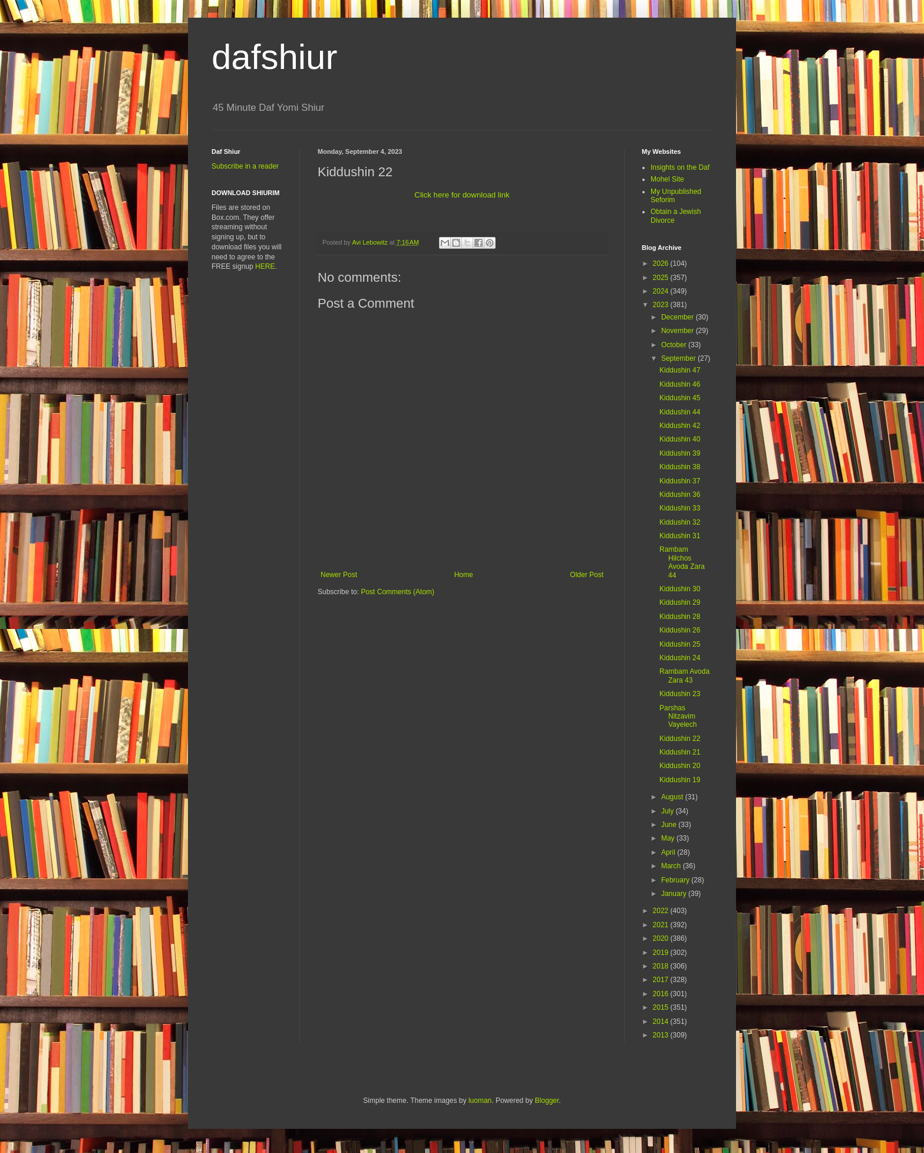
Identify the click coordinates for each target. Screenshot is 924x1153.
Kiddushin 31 (679, 536)
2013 (662, 1035)
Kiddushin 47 (679, 370)
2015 (662, 1007)
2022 (662, 911)
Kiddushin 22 (679, 738)
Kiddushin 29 (679, 602)
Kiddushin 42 (679, 425)
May (668, 838)
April (669, 852)
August (673, 797)
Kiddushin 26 (679, 630)
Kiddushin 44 (679, 412)
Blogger (547, 1100)
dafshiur (274, 57)
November (678, 331)
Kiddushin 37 (679, 481)
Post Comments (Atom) (397, 592)
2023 (662, 305)
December (678, 317)
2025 (662, 278)
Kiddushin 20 (679, 766)
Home (463, 575)
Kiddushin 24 (679, 658)
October (674, 345)
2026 (662, 263)
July (668, 811)
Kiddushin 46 (679, 384)
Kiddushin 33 (679, 508)
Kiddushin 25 (679, 644)
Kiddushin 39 (679, 453)
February (676, 880)
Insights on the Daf (680, 167)
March (672, 866)
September (679, 358)
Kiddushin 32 (679, 522)
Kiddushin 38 (679, 467)
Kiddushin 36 (679, 494)
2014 (662, 1021)
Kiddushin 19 (679, 780)
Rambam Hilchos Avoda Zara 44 (682, 562)
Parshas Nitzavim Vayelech (678, 716)
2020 (662, 938)
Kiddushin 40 (679, 439)
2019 (662, 952)
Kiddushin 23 (679, 694)
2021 (662, 925)
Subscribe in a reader (245, 166)
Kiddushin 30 (679, 589)
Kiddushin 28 (679, 616)
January (674, 894)
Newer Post (339, 575)
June (669, 825)
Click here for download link (461, 194)
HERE (265, 266)
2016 (662, 994)
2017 (662, 980)
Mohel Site (667, 179)
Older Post (586, 575)
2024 (662, 291)
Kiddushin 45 (679, 398)
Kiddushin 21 (679, 752)
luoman (479, 1100)
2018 (662, 966)
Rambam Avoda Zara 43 (684, 675)
